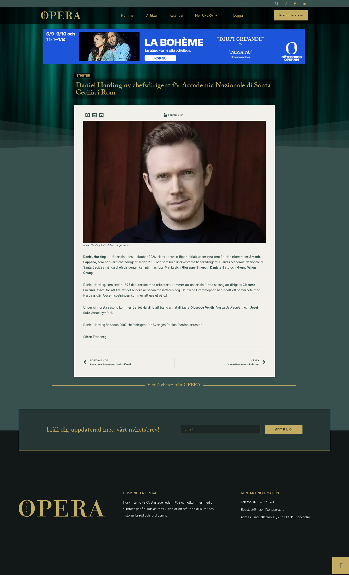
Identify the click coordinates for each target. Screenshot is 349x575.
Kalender (176, 15)
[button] (87, 115)
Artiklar (152, 15)
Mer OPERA (206, 15)
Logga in (240, 15)
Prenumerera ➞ (291, 15)
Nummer (128, 15)
